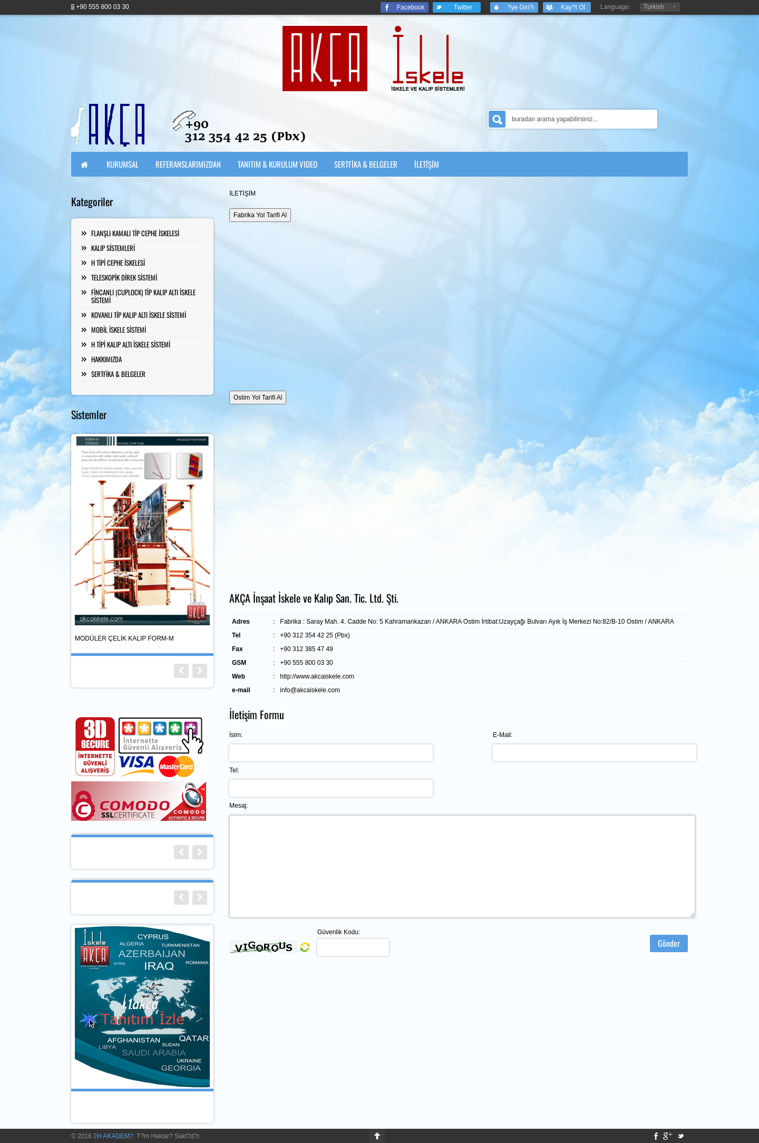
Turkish (654, 7)
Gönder (669, 943)
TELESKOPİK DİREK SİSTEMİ (124, 277)
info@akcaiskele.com (310, 690)
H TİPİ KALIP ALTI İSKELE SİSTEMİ (130, 344)
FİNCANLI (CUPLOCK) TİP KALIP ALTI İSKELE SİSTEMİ (143, 296)
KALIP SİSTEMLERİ (113, 248)
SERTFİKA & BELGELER (118, 374)
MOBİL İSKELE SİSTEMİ (118, 329)
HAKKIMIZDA (106, 359)
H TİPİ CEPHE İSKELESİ (118, 262)
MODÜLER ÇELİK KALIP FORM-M (124, 638)
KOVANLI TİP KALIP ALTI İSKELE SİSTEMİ (138, 314)
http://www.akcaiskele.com (317, 676)
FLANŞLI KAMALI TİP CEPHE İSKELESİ (135, 233)
